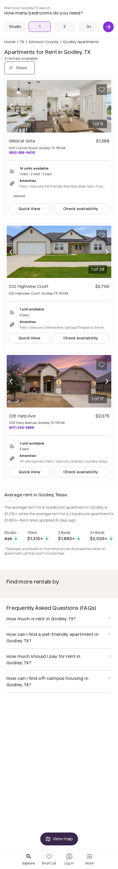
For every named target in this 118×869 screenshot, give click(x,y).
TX (22, 42)
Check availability (80, 209)
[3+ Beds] (89, 27)
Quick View (29, 209)
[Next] (108, 26)
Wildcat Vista (22, 141)
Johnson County (43, 42)
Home (10, 42)
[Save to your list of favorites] (101, 89)
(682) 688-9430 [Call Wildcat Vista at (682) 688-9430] (22, 152)
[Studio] (15, 27)
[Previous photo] (11, 106)
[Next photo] (107, 106)
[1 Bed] (39, 27)
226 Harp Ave (22, 416)
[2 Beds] (64, 27)
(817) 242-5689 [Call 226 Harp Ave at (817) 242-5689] (21, 427)
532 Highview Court (28, 286)
